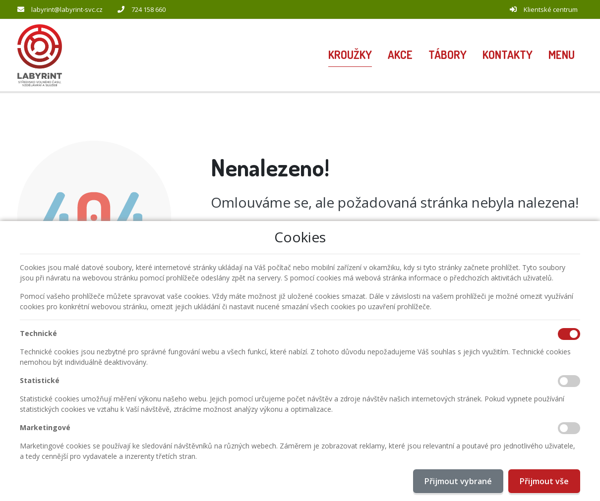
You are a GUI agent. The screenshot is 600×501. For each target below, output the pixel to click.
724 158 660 (148, 9)
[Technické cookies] (569, 334)
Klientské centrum (551, 9)
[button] (561, 55)
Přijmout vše (544, 481)
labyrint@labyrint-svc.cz (67, 9)
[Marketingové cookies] (569, 428)
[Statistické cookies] (569, 381)
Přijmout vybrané (458, 481)
